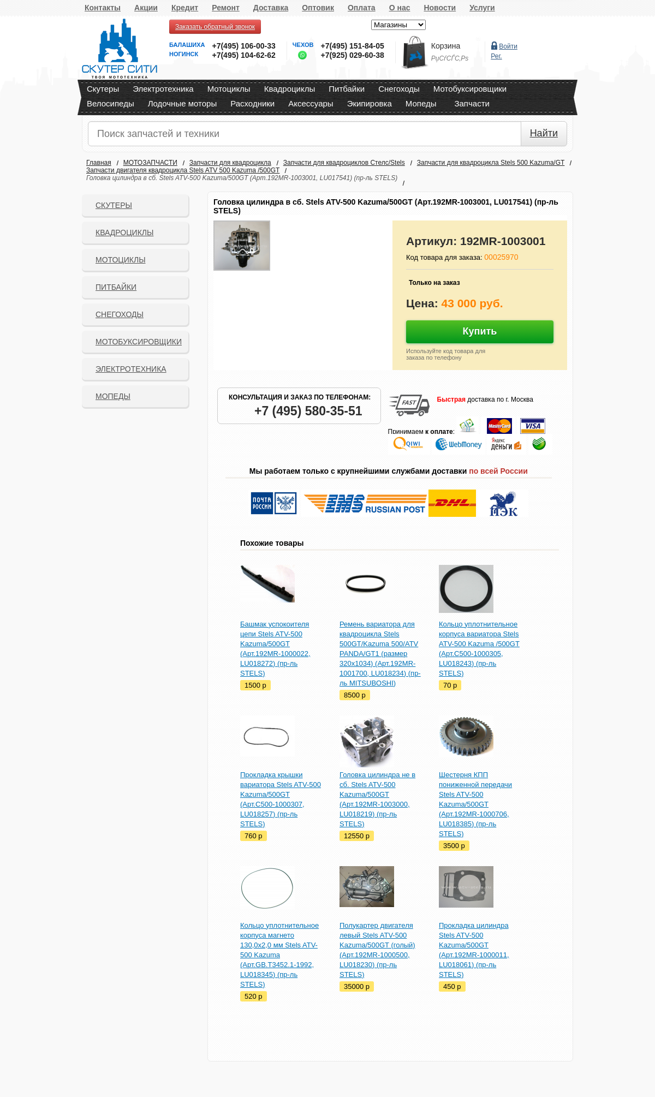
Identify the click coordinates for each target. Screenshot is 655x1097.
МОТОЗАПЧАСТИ (150, 162)
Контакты (103, 7)
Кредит (184, 7)
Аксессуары (310, 103)
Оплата (362, 7)
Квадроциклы (289, 88)
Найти (544, 133)
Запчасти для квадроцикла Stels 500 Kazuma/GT (491, 162)
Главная (98, 162)
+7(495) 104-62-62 (243, 55)
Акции (146, 7)
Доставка (270, 7)
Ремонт (226, 7)
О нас (399, 7)
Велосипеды (110, 103)
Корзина (445, 45)
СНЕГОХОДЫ (120, 314)
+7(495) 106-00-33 (243, 45)
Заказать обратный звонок (215, 27)
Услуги (482, 7)
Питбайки (347, 88)
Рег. (496, 56)
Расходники (252, 103)
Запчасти (471, 103)
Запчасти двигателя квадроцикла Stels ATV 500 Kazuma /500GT (182, 170)
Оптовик (318, 7)
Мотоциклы (229, 88)
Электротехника (163, 88)
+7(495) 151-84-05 (352, 45)
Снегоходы (399, 88)
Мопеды (421, 103)
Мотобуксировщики (470, 88)
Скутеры (103, 88)
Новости (440, 7)
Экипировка (369, 103)
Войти (508, 46)
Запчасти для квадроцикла (230, 162)
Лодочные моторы (182, 103)
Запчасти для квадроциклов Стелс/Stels (344, 162)
